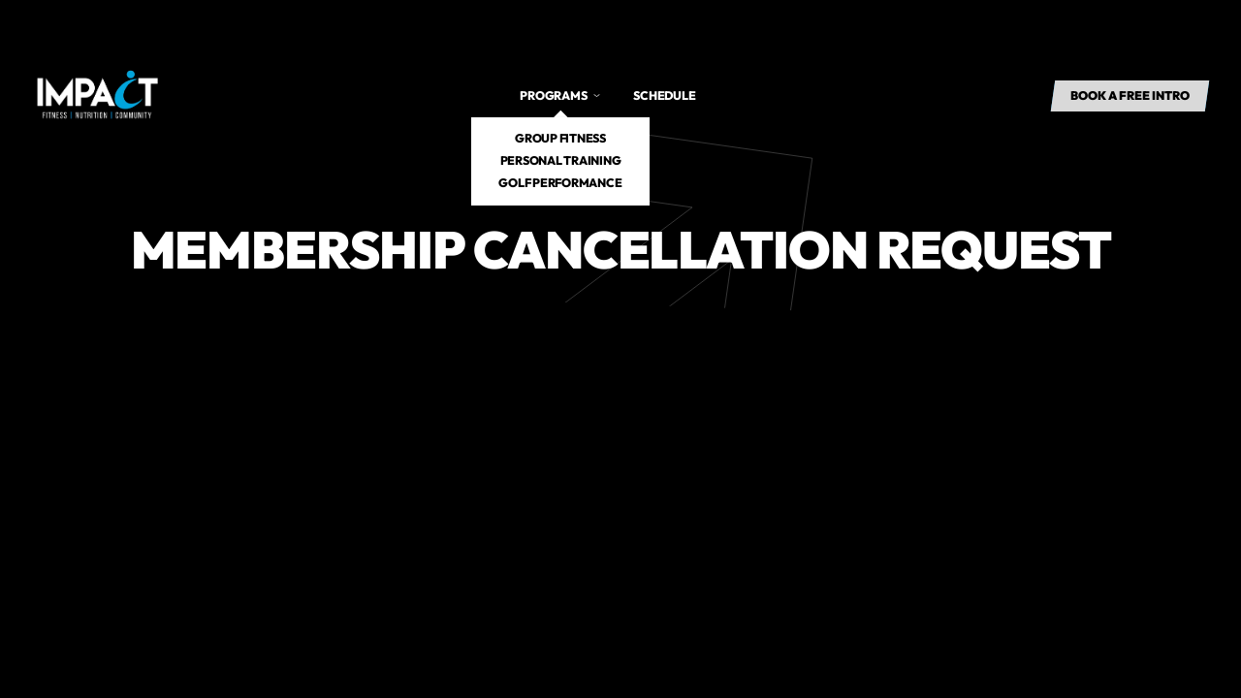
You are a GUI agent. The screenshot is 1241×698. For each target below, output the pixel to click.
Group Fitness (560, 138)
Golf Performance (559, 182)
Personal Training (560, 160)
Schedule (664, 95)
